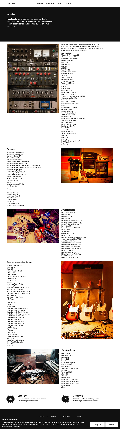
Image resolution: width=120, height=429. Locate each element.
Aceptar (111, 425)
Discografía (49, 3)
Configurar (97, 425)
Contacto (68, 3)
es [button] (112, 3)
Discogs (79, 416)
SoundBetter (66, 416)
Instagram (53, 416)
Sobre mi (40, 3)
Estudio (59, 3)
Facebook (41, 416)
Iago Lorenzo (11, 3)
